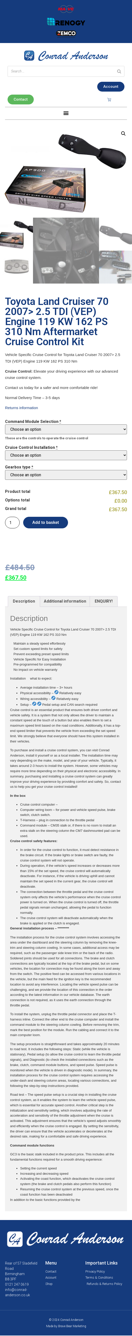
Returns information (21, 408)
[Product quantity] (12, 523)
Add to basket (45, 523)
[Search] (119, 71)
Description (24, 601)
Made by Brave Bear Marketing (66, 1326)
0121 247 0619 (17, 1285)
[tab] (24, 602)
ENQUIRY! (104, 601)
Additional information (65, 601)
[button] (66, 113)
